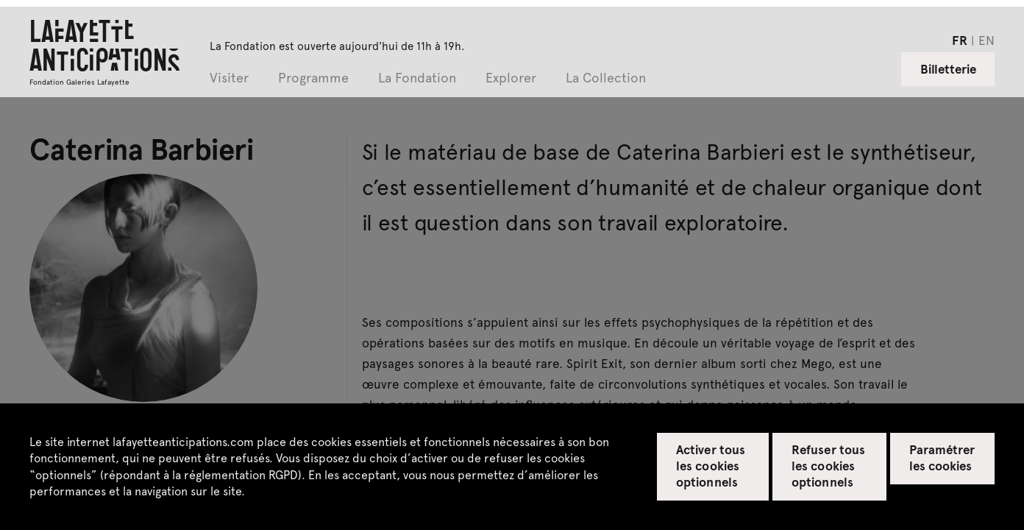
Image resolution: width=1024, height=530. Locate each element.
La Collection (606, 78)
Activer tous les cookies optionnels (710, 465)
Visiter (229, 78)
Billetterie (948, 68)
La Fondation (417, 78)
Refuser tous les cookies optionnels (828, 465)
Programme (313, 78)
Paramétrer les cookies (942, 457)
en (986, 40)
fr (959, 40)
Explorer (511, 78)
